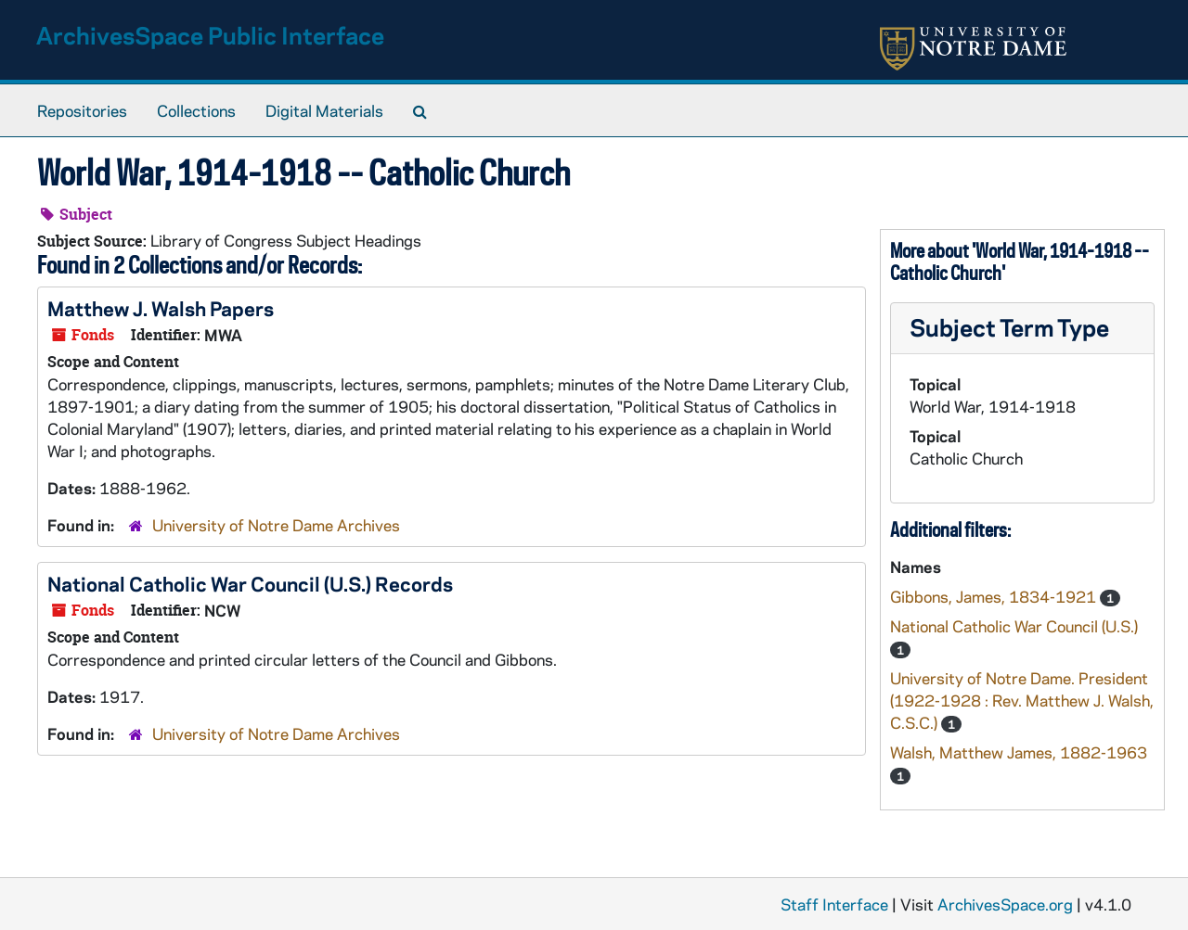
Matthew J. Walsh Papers (160, 308)
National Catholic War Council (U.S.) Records (250, 583)
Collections (196, 110)
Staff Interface (834, 904)
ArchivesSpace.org (1005, 904)
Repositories (82, 110)
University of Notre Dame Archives (276, 525)
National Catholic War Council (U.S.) (1014, 626)
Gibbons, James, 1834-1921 (995, 596)
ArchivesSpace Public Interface (210, 34)
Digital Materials (324, 110)
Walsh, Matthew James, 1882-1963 (1018, 752)
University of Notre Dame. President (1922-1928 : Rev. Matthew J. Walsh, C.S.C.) (1022, 700)
